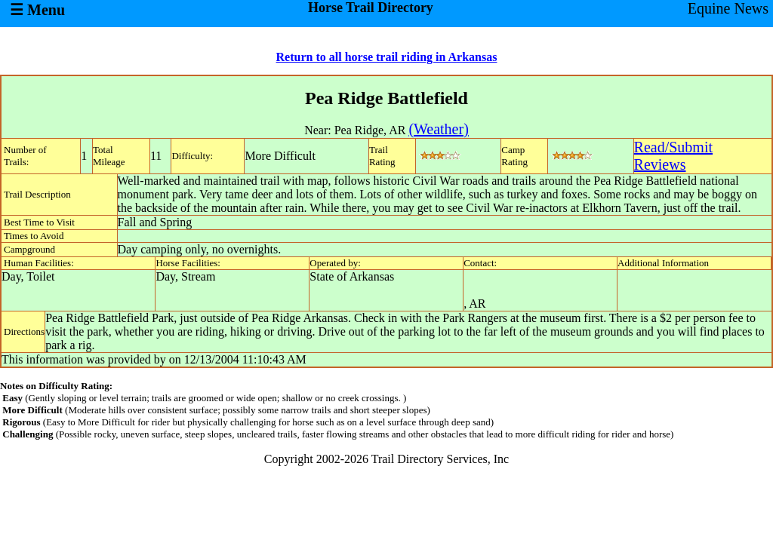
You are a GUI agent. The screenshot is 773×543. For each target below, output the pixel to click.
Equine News (728, 8)
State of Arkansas (352, 276)
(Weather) (438, 129)
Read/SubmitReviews (673, 156)
